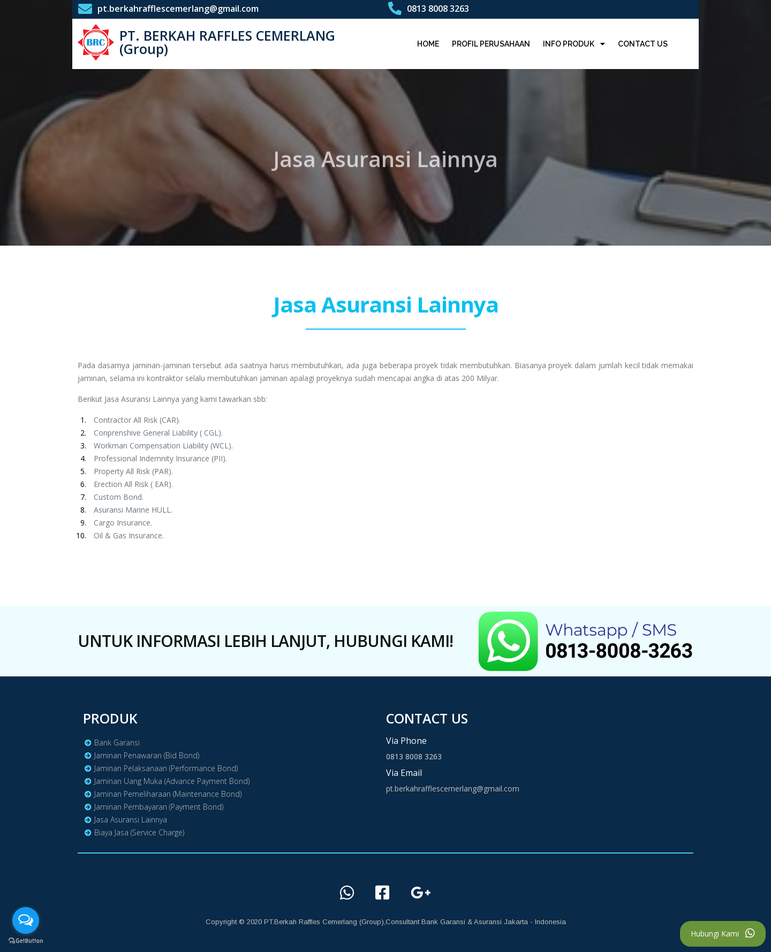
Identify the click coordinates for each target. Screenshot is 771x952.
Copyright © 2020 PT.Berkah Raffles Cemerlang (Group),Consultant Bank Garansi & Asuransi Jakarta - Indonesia (386, 922)
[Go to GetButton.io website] (26, 941)
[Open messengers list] (25, 920)
